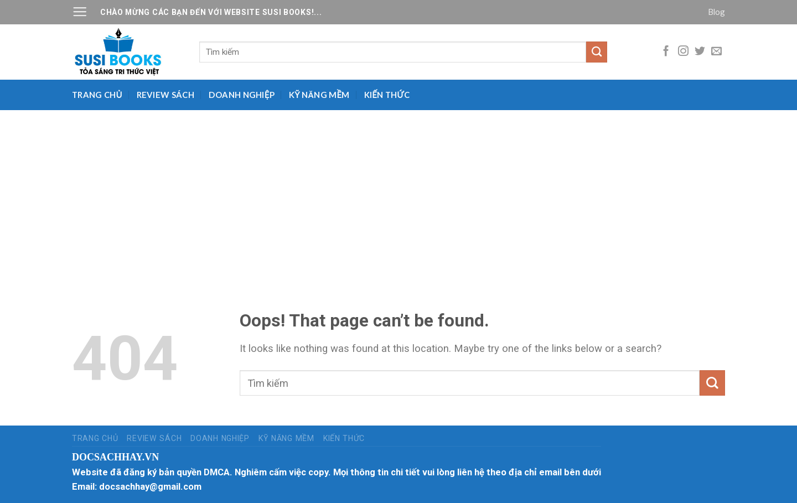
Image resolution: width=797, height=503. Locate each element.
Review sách (165, 95)
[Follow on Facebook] (666, 52)
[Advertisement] (398, 193)
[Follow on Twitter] (700, 52)
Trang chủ (97, 95)
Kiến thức (387, 95)
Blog (716, 12)
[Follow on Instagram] (683, 52)
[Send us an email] (716, 52)
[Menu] (79, 12)
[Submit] (597, 52)
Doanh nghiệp (242, 95)
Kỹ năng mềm (319, 95)
